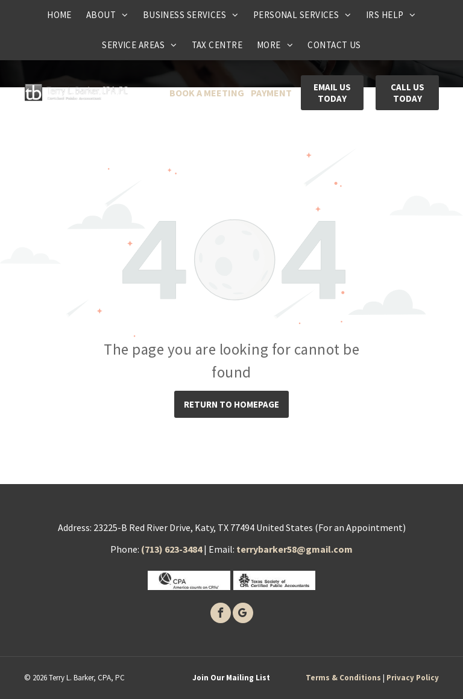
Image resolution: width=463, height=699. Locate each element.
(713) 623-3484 (171, 549)
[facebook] (220, 614)
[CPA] (189, 580)
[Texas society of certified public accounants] (274, 580)
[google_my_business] (243, 614)
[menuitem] (59, 15)
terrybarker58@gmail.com (294, 549)
